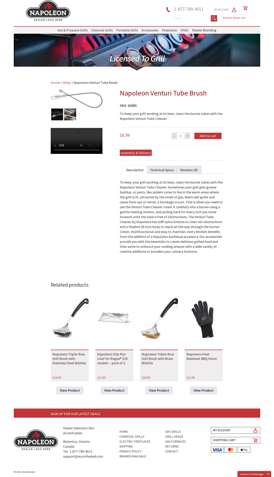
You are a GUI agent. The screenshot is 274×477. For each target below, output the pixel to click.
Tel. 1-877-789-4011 (77, 451)
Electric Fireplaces (134, 441)
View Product (70, 390)
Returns (172, 446)
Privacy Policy (130, 451)
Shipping (126, 446)
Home (55, 82)
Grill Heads (174, 436)
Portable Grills (127, 30)
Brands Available (132, 456)
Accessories (150, 30)
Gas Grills (173, 432)
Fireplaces (169, 30)
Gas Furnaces (175, 441)
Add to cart (208, 136)
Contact (171, 451)
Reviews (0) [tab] (189, 170)
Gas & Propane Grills (72, 30)
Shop (67, 82)
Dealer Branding (204, 30)
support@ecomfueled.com (83, 456)
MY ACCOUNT (225, 9)
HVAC (185, 30)
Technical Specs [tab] (162, 170)
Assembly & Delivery (136, 153)
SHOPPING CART (224, 440)
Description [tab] (135, 170)
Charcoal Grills (102, 30)
